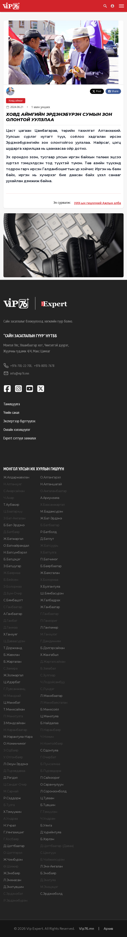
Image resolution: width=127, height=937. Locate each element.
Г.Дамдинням (50, 641)
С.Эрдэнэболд (51, 894)
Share (113, 91)
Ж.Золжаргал (13, 675)
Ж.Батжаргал (13, 539)
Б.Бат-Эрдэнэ (14, 525)
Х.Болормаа (49, 580)
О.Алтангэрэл (50, 477)
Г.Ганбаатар (49, 614)
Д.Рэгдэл (10, 778)
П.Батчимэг (49, 559)
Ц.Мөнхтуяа (49, 716)
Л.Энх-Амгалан (51, 866)
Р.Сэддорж (12, 798)
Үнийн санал (11, 412)
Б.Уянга (46, 825)
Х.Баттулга (48, 552)
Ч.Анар (8, 498)
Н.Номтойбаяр (51, 743)
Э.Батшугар (12, 566)
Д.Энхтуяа (48, 880)
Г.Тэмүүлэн (48, 812)
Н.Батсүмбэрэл (15, 552)
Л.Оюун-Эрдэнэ (15, 764)
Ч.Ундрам (47, 819)
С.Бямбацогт (13, 600)
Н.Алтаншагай (51, 484)
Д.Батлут (47, 539)
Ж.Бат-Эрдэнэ (51, 518)
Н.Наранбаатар (15, 730)
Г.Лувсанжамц (14, 689)
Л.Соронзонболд (53, 791)
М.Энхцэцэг (49, 887)
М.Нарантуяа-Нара (18, 737)
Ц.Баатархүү (12, 511)
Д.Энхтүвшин (13, 887)
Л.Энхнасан (12, 880)
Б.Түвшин (47, 805)
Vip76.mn (86, 928)
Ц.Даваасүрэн (14, 641)
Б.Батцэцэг (12, 559)
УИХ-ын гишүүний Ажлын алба (97, 203)
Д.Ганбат (10, 621)
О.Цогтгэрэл (12, 853)
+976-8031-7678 (44, 365)
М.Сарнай (10, 791)
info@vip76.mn (16, 373)
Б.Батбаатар (50, 525)
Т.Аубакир (11, 505)
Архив (108, 928)
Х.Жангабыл (49, 655)
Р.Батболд (48, 532)
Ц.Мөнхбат (11, 703)
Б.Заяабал (48, 668)
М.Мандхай (12, 696)
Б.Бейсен (10, 580)
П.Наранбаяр (50, 730)
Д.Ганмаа (10, 627)
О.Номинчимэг (14, 743)
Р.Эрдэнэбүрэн (15, 900)
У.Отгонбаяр (13, 757)
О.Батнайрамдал (16, 546)
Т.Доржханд (12, 648)
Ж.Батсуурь (49, 546)
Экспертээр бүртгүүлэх (19, 420)
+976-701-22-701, (17, 365)
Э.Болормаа (12, 586)
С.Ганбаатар (12, 607)
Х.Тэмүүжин (12, 812)
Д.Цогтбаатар (14, 846)
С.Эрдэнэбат (13, 894)
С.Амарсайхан (14, 491)
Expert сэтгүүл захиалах (19, 438)
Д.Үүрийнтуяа (50, 832)
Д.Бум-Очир (12, 593)
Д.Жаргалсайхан (52, 662)
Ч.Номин (47, 737)
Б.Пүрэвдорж (50, 771)
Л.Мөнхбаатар (51, 696)
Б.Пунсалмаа (50, 764)
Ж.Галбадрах (50, 600)
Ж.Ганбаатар (50, 607)
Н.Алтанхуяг (12, 484)
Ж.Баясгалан (50, 573)
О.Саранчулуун (51, 784)
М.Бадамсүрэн (51, 511)
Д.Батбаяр (11, 532)
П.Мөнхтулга (13, 716)
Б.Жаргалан (12, 662)
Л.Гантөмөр (49, 627)
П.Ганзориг (48, 621)
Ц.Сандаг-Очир (15, 784)
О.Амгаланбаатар (53, 491)
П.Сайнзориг (50, 778)
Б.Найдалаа (49, 723)
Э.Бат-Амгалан (14, 518)
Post (97, 91)
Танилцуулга (11, 403)
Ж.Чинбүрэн (13, 859)
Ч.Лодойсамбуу (52, 682)
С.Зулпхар (47, 675)
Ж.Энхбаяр (11, 873)
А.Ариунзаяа (49, 498)
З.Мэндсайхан (14, 723)
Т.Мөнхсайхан (14, 709)
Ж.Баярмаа (11, 573)
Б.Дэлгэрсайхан (52, 648)
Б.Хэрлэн (47, 839)
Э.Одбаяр (10, 750)
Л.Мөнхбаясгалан (53, 703)
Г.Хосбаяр (11, 839)
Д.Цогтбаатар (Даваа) (57, 846)
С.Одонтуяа (49, 750)
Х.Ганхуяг (10, 634)
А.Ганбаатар (12, 614)
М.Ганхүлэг (48, 634)
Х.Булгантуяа (50, 586)
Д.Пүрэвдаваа (14, 771)
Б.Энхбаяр (48, 873)
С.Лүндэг (47, 689)
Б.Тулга (9, 805)
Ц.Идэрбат (11, 682)
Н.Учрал (9, 825)
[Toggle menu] (120, 5)
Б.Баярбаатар (51, 566)
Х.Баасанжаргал (52, 505)
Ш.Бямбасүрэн (52, 593)
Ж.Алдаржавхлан (16, 477)
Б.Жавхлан (11, 655)
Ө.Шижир (10, 866)
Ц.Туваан (47, 798)
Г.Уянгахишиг (13, 832)
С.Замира (10, 668)
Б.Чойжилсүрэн (52, 859)
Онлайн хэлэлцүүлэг (16, 429)
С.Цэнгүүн (48, 853)
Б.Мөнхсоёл (49, 709)
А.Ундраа (10, 819)
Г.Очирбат (48, 757)
